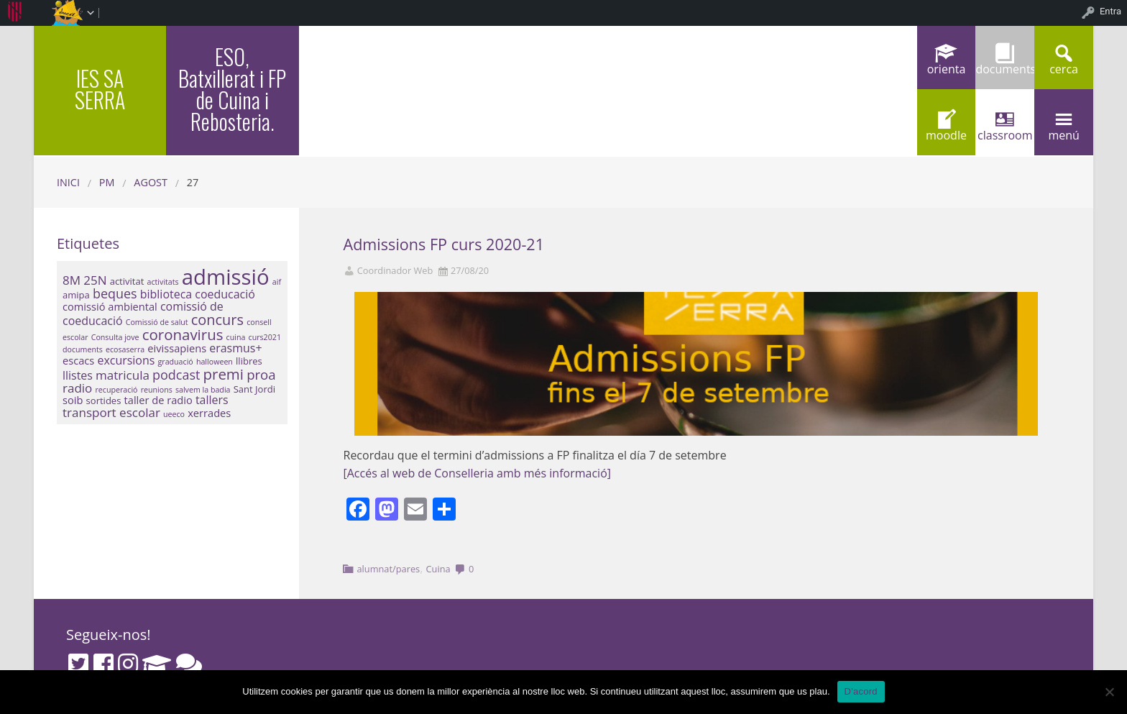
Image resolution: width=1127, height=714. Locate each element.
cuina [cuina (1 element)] (236, 337)
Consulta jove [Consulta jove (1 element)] (115, 337)
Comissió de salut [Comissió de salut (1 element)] (157, 322)
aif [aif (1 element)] (276, 282)
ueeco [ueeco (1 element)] (174, 414)
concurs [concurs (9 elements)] (217, 319)
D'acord (861, 691)
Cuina (438, 568)
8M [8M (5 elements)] (71, 280)
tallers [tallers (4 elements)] (212, 400)
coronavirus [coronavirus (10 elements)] (183, 334)
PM (107, 182)
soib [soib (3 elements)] (73, 400)
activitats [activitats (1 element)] (163, 282)
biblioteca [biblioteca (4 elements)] (166, 294)
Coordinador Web (395, 270)
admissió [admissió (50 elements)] (226, 276)
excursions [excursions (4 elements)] (126, 360)
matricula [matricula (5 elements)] (123, 375)
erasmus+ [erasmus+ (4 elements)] (235, 348)
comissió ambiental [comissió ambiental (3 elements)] (110, 306)
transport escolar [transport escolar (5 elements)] (111, 412)
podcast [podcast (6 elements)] (176, 374)
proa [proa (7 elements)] (261, 374)
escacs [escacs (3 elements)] (78, 360)
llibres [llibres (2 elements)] (249, 360)
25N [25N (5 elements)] (94, 280)
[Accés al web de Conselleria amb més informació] (478, 473)
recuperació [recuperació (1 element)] (117, 390)
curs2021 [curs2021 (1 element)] (265, 337)
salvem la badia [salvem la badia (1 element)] (203, 390)
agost (150, 182)
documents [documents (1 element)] (83, 349)
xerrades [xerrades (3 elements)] (209, 413)
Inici (68, 182)
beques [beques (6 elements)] (115, 293)
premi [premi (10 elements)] (223, 374)
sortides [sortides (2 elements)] (103, 400)
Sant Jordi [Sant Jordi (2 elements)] (254, 389)
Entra (1110, 11)
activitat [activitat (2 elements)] (127, 281)
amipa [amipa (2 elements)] (76, 294)
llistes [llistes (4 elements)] (78, 375)
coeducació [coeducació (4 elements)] (225, 294)
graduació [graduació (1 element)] (175, 362)
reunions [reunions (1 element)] (156, 390)
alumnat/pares (388, 568)
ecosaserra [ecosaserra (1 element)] (125, 349)
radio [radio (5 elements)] (77, 388)
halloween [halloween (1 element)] (214, 362)
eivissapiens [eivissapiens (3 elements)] (176, 348)
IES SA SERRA (100, 89)
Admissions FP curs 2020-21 (444, 244)
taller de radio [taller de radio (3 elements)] (158, 400)
